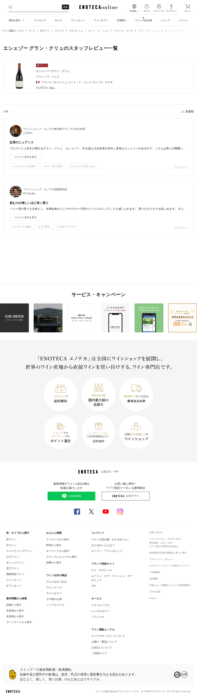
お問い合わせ (155, 532)
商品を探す (17, 20)
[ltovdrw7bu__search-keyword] (38, 7)
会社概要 (153, 578)
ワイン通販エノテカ (12, 31)
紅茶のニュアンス (22, 142)
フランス (59, 31)
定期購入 (121, 20)
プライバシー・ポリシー (161, 559)
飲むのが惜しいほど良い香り (29, 203)
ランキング (40, 20)
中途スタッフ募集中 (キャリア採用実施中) (170, 585)
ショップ (165, 20)
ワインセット (78, 20)
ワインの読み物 (143, 20)
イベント (183, 20)
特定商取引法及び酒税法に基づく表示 (167, 552)
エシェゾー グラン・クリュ (179, 31)
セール (58, 20)
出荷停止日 (166, 546)
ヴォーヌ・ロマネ (123, 31)
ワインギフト (101, 20)
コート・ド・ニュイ (98, 31)
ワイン (31, 31)
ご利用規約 (154, 572)
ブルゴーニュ (76, 31)
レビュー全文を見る (25, 157)
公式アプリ (125, 495)
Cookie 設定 (155, 591)
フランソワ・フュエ (149, 31)
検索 (65, 7)
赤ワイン (45, 31)
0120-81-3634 (173, 539)
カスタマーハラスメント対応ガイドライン (170, 565)
